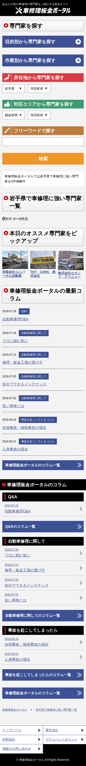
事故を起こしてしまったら (37, 419)
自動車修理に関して (33, 333)
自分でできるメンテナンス (24, 384)
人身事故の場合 (15, 449)
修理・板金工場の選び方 (22, 362)
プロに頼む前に (15, 341)
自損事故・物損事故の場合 (24, 428)
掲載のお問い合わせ (16, 748)
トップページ (12, 730)
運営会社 (51, 730)
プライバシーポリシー (61, 739)
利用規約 (8, 739)
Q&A (24, 311)
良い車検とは (13, 406)
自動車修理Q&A (15, 319)
